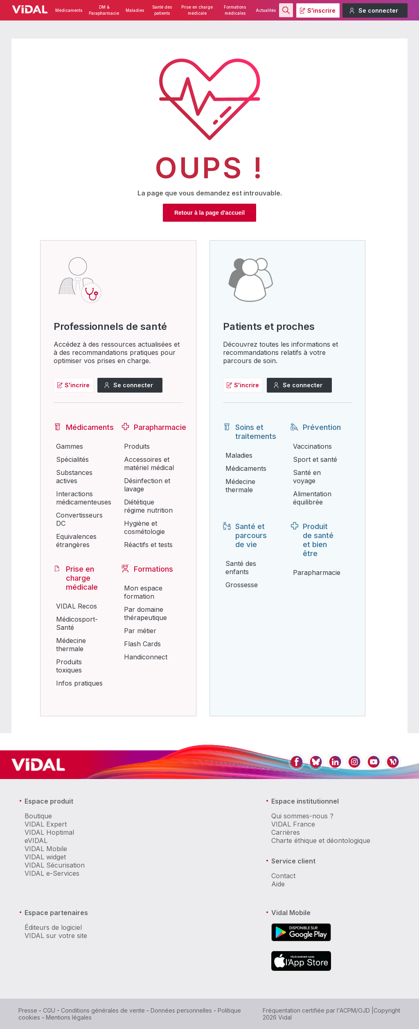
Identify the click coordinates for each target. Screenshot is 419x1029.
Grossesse (241, 585)
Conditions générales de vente (103, 1010)
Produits (137, 446)
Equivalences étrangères (76, 540)
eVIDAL (36, 840)
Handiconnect (145, 657)
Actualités (266, 10)
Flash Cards (142, 644)
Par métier (140, 631)
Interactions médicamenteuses (83, 498)
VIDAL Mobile (46, 849)
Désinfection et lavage (147, 485)
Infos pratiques (79, 683)
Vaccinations (312, 446)
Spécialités (72, 459)
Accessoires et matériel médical (149, 463)
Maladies (135, 10)
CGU (49, 1010)
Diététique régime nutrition (148, 506)
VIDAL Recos (76, 606)
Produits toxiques (69, 666)
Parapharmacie (316, 572)
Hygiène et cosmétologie (144, 527)
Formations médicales (235, 10)
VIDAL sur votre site (56, 935)
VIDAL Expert (46, 824)
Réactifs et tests (148, 545)
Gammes (69, 446)
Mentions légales (69, 1017)
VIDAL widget (45, 857)
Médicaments (68, 10)
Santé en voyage (307, 476)
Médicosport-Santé (77, 623)
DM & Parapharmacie (104, 10)
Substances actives (74, 476)
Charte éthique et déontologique (320, 840)
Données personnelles (181, 1010)
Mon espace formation (143, 592)
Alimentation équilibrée (312, 498)
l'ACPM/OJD (353, 1010)
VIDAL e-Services (52, 873)
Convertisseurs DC (79, 519)
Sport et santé (315, 459)
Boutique (38, 816)
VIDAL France (293, 824)
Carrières (285, 832)
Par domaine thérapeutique (145, 613)
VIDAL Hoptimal (49, 832)
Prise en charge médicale (197, 10)
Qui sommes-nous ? (302, 816)
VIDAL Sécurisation (55, 865)
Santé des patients (162, 10)
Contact (283, 876)
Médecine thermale (71, 644)
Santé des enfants (240, 567)
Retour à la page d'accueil (209, 212)
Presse (27, 1010)
